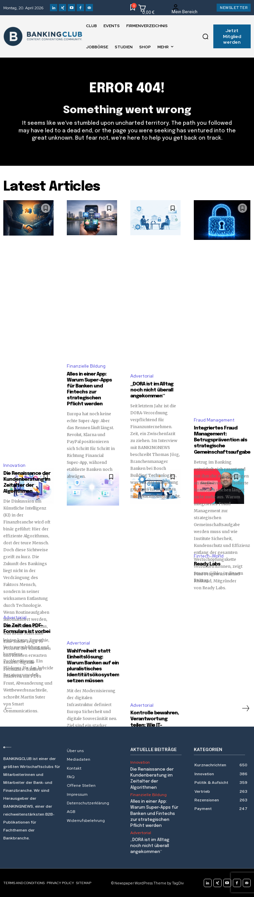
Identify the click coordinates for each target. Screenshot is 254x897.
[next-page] (245, 708)
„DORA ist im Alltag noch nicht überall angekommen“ (151, 390)
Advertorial (141, 376)
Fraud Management (214, 420)
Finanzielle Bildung (86, 366)
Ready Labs (207, 564)
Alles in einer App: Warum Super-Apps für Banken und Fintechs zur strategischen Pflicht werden (154, 813)
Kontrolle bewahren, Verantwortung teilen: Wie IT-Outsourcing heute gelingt (154, 725)
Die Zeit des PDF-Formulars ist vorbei (27, 628)
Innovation (14, 465)
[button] (205, 36)
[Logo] (31, 747)
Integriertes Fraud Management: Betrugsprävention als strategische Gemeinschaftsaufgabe (222, 440)
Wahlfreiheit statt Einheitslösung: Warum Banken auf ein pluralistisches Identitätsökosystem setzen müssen (93, 665)
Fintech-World (209, 556)
